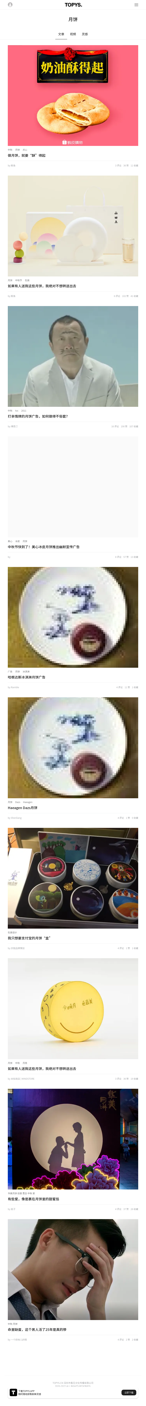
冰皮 (17, 541)
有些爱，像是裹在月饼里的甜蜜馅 (33, 1198)
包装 (27, 280)
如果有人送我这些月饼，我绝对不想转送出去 (42, 285)
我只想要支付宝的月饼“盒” (30, 937)
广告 (10, 671)
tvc (16, 410)
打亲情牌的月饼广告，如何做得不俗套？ (38, 416)
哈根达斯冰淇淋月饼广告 (26, 677)
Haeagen (27, 802)
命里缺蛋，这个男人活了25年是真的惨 (37, 1329)
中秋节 (18, 280)
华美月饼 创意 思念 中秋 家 (21, 1193)
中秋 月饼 (12, 1323)
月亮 (25, 1062)
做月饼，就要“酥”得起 (26, 155)
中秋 (10, 149)
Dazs (17, 802)
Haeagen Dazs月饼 (22, 807)
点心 (25, 149)
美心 (10, 541)
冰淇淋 (26, 671)
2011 (23, 410)
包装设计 (12, 932)
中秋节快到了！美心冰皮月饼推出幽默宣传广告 (44, 546)
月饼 (17, 149)
